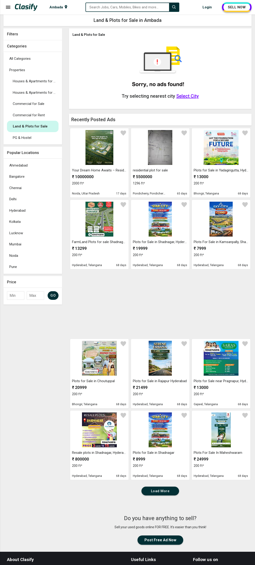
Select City (187, 96)
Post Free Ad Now (160, 540)
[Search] (174, 7)
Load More (160, 491)
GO (53, 295)
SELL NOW (237, 7)
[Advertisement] (32, 376)
